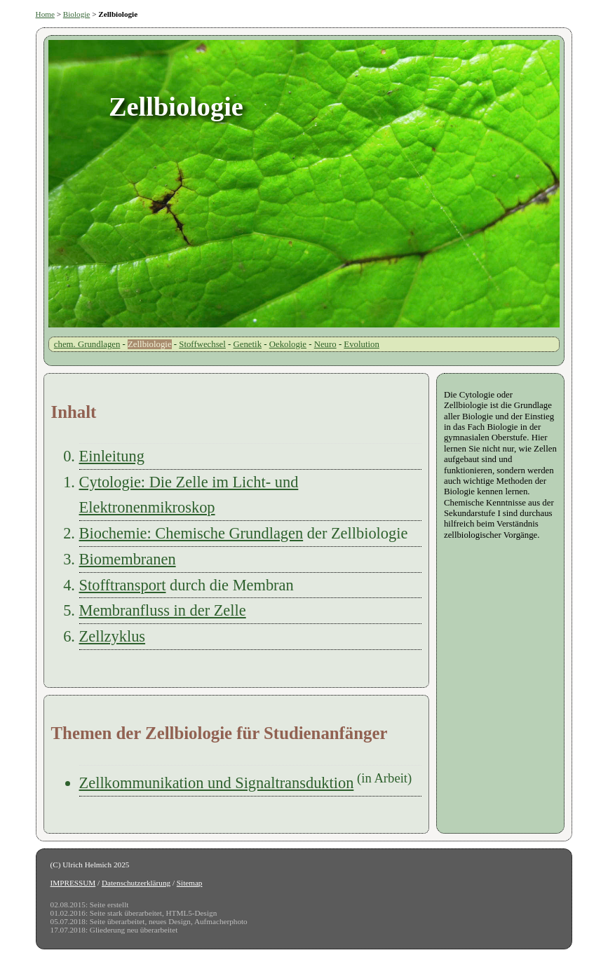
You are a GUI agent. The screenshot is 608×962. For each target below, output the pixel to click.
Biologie (76, 14)
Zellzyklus (112, 636)
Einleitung (111, 456)
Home (45, 14)
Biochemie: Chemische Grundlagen (191, 533)
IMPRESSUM (73, 883)
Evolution (361, 344)
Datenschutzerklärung (136, 883)
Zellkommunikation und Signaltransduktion (216, 783)
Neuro (325, 344)
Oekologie (287, 344)
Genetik (248, 344)
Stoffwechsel (202, 344)
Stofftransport (122, 585)
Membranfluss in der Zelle (162, 610)
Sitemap (190, 883)
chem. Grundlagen (87, 344)
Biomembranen (127, 559)
